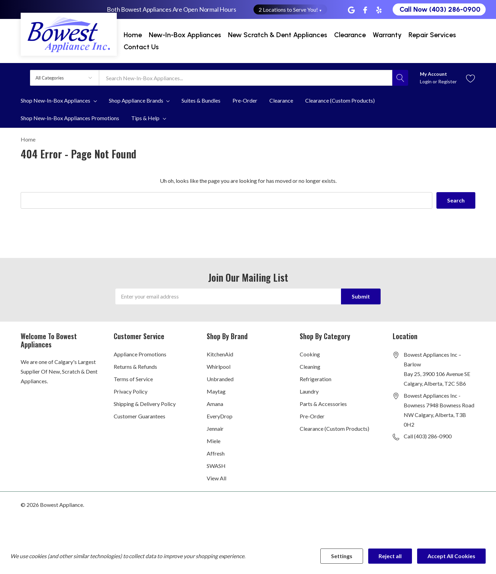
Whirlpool (218, 366)
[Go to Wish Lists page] (470, 78)
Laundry (309, 391)
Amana (215, 403)
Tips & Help (145, 118)
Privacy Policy (130, 391)
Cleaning (310, 366)
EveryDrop (219, 416)
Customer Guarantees (139, 416)
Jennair (215, 428)
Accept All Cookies (451, 556)
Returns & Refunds (135, 366)
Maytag (216, 391)
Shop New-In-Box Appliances (55, 100)
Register (447, 81)
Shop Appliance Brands (136, 100)
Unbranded (220, 379)
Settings (341, 556)
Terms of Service (133, 379)
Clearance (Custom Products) (334, 428)
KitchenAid (220, 354)
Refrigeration (315, 379)
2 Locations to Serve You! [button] (290, 9)
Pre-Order (312, 416)
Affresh (216, 453)
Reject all (390, 556)
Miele (213, 441)
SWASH (216, 465)
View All (216, 478)
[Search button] (400, 78)
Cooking (310, 354)
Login (426, 81)
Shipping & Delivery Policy (145, 403)
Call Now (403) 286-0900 (440, 9)
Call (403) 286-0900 (428, 436)
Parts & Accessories (323, 403)
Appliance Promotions (140, 354)
